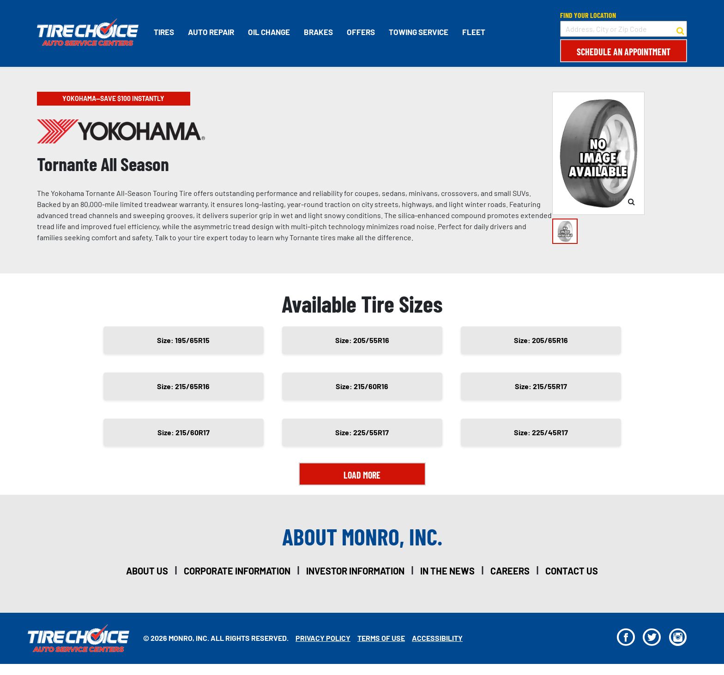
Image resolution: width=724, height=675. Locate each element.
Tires (164, 31)
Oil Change (269, 31)
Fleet (473, 31)
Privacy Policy (323, 638)
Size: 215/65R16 (183, 386)
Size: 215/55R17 (541, 386)
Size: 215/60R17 (183, 432)
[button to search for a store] (680, 29)
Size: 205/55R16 (362, 340)
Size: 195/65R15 (183, 340)
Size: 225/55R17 (362, 432)
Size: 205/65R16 (541, 340)
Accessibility (437, 638)
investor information (355, 570)
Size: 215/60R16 (362, 386)
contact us (571, 570)
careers (510, 570)
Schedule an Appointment (623, 51)
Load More (362, 474)
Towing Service (418, 31)
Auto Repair (211, 31)
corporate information (237, 570)
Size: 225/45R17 (541, 432)
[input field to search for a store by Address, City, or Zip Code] (623, 29)
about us (147, 570)
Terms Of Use (381, 638)
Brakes (318, 31)
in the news (447, 570)
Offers (361, 31)
